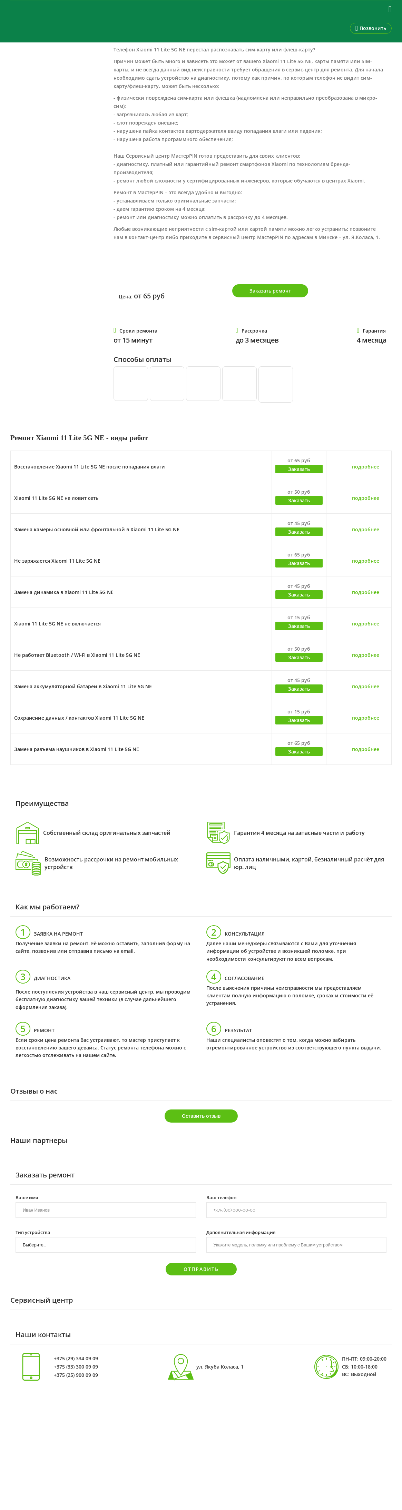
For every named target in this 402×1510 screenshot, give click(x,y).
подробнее (365, 466)
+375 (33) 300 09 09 (76, 1366)
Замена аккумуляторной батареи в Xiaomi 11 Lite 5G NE (83, 686)
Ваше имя (27, 1197)
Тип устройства (33, 1232)
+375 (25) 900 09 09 (76, 1375)
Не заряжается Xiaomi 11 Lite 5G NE (57, 560)
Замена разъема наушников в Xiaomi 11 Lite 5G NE (76, 749)
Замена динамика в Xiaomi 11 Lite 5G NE (64, 592)
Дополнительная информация (240, 1232)
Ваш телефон (221, 1197)
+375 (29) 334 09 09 (76, 1358)
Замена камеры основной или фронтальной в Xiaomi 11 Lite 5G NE (96, 529)
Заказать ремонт (270, 290)
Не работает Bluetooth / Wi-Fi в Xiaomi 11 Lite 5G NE (77, 655)
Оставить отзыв (201, 1116)
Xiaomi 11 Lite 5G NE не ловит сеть (56, 498)
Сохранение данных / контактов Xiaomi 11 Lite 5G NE (79, 717)
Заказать (299, 469)
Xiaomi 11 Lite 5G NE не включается (57, 623)
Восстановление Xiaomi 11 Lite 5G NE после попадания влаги (89, 466)
